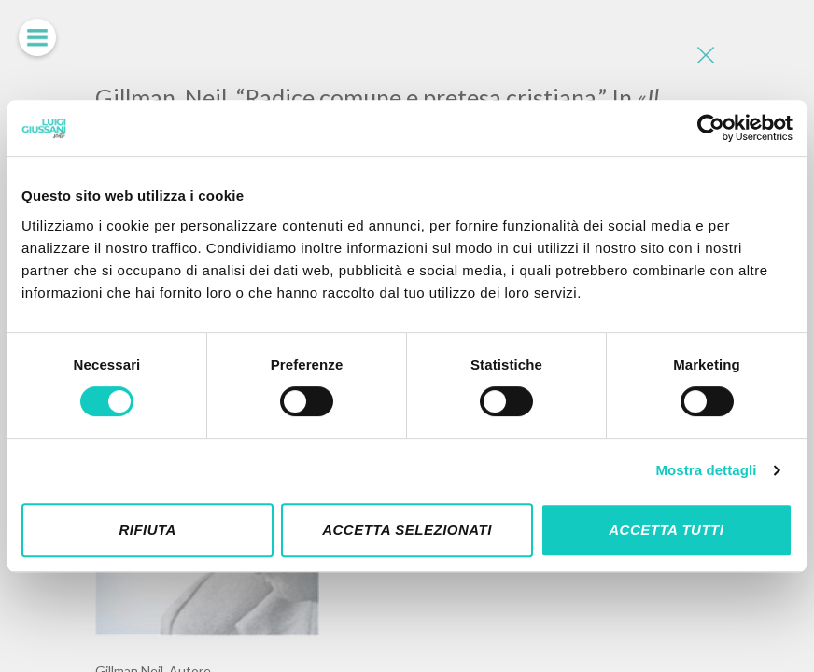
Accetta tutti (666, 530)
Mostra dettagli (705, 470)
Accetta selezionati (407, 530)
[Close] (704, 56)
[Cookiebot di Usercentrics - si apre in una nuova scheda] (711, 128)
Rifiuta (147, 530)
